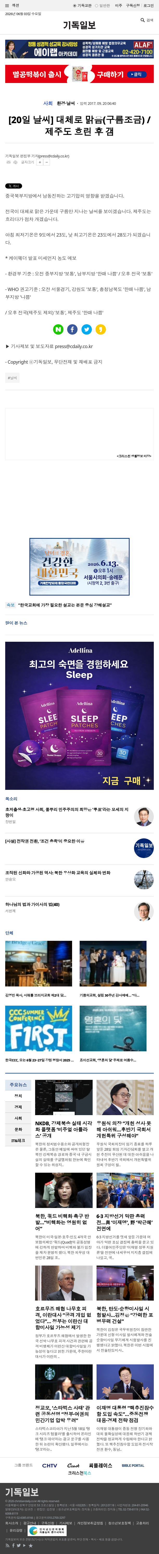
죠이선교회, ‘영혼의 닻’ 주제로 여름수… (108, 1060)
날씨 (13, 377)
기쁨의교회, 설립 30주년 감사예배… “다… (109, 995)
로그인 (148, 5)
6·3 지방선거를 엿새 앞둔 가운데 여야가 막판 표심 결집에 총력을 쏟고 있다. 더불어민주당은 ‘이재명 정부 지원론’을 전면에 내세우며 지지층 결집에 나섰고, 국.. (125, 1247)
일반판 (104, 5)
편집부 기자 (29, 156)
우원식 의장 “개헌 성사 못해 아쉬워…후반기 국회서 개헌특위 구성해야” (124, 1129)
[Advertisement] (79, 499)
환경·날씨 (66, 103)
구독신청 (133, 5)
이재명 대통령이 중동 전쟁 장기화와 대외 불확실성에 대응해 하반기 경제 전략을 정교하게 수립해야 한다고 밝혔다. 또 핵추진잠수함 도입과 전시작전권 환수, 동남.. (125, 1439)
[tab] (18, 1096)
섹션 (12, 5)
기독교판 (85, 5)
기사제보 (65, 1523)
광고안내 (29, 1523)
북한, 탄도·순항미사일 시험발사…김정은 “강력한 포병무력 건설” (125, 1315)
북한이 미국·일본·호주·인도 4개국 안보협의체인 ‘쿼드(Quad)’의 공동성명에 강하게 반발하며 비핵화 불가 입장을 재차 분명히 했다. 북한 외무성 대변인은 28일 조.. (63, 1247)
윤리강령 (16, 1530)
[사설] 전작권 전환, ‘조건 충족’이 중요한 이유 (44, 841)
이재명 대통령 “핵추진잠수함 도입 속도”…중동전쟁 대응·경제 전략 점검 (125, 1414)
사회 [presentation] (18, 1118)
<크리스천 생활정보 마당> (134, 456)
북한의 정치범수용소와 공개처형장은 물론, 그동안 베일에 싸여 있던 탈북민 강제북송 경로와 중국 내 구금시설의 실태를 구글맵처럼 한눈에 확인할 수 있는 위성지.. (63, 1154)
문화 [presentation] (18, 1129)
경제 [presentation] (18, 1107)
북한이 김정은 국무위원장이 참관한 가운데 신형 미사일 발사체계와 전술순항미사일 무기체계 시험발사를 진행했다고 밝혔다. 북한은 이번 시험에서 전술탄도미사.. (125, 1340)
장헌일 (10, 821)
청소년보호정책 (119, 1523)
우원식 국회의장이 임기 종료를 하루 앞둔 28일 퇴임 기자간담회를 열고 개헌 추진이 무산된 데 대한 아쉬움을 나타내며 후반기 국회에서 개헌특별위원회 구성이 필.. (125, 1154)
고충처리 (142, 1523)
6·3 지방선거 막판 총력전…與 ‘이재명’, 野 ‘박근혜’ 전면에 (124, 1222)
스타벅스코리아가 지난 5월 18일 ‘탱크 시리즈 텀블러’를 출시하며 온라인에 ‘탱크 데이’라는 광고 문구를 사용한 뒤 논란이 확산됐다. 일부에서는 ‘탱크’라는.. (63, 1439)
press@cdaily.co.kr (53, 156)
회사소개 (11, 1523)
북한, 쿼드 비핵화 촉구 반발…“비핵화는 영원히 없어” (62, 1222)
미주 (118, 5)
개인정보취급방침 (90, 1523)
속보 (11, 605)
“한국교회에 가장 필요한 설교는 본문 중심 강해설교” (65, 605)
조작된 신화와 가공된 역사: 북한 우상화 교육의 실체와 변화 (57, 873)
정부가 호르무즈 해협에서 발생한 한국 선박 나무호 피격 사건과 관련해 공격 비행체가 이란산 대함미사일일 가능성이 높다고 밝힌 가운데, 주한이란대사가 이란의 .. (63, 1346)
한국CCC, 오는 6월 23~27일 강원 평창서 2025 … (39, 1060)
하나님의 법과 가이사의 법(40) (32, 904)
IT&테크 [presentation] (18, 1140)
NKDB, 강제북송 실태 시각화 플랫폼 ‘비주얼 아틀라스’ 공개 (63, 1129)
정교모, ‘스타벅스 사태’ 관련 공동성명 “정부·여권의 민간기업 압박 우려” (62, 1414)
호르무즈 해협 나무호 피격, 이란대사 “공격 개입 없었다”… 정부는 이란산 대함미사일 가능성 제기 (63, 1318)
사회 (48, 103)
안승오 (10, 879)
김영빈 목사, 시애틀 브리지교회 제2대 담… (35, 995)
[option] (42, 970)
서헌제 (10, 910)
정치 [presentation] (18, 1096)
